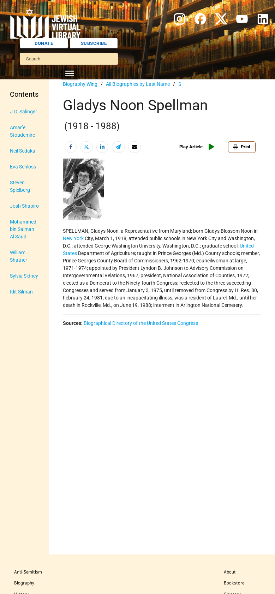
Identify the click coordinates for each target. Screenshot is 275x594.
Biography (24, 583)
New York (73, 238)
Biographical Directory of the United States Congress (141, 323)
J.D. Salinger (23, 111)
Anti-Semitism (28, 572)
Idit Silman (21, 292)
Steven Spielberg (20, 186)
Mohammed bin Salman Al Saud (23, 229)
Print (241, 146)
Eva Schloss (23, 167)
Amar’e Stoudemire (22, 131)
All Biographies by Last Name (138, 84)
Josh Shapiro (24, 206)
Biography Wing (80, 84)
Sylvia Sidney (24, 276)
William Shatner (18, 256)
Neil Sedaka (22, 151)
